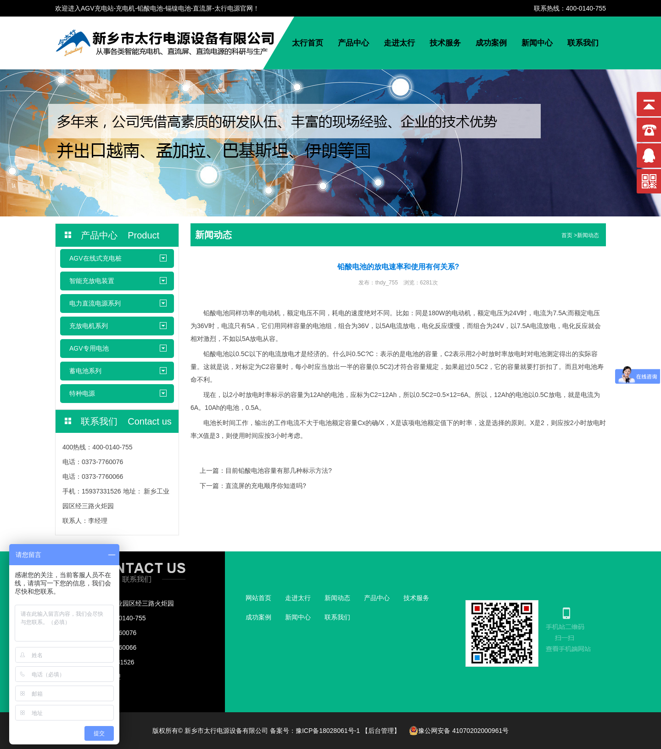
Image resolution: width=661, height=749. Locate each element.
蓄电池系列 (85, 370)
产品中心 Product (120, 235)
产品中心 (353, 43)
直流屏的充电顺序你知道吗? (265, 485)
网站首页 (258, 597)
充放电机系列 (88, 325)
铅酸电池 (216, 313)
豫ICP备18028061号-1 (328, 730)
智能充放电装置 (91, 280)
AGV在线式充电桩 (95, 258)
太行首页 (307, 43)
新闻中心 (537, 43)
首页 (566, 235)
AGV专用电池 (89, 348)
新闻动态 (588, 235)
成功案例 (491, 43)
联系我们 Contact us (126, 421)
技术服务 (445, 43)
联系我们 (583, 43)
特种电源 (82, 393)
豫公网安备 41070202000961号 (459, 730)
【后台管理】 (381, 730)
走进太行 (399, 43)
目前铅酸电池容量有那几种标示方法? (278, 470)
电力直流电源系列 (95, 303)
